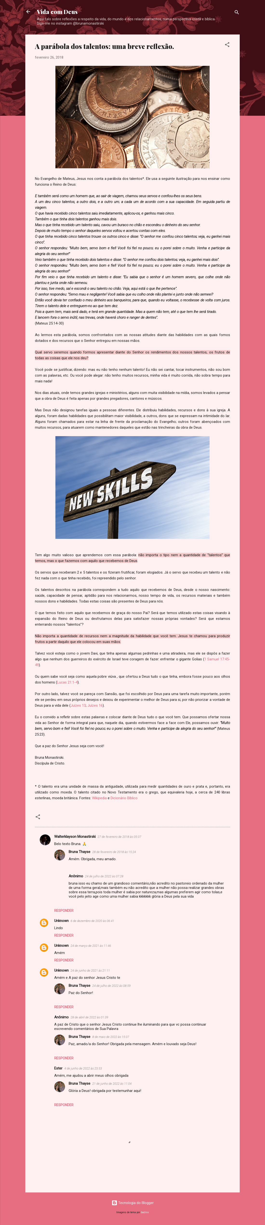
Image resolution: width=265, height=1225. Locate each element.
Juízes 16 (95, 705)
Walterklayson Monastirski (75, 836)
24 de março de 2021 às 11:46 (91, 946)
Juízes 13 (78, 705)
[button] (227, 45)
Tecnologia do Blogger (133, 1203)
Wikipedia (100, 798)
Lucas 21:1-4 (67, 682)
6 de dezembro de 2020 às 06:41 (92, 921)
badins (145, 1212)
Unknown (61, 921)
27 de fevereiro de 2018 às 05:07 (119, 837)
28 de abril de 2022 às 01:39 (89, 1017)
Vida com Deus (57, 11)
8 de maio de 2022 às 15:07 (110, 1037)
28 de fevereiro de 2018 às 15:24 (114, 852)
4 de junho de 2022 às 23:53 (83, 1068)
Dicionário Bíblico (124, 798)
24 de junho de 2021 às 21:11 (90, 970)
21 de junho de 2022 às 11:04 (112, 1083)
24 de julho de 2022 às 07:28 (104, 876)
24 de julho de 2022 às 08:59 (111, 986)
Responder (63, 911)
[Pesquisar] (237, 13)
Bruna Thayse (79, 852)
